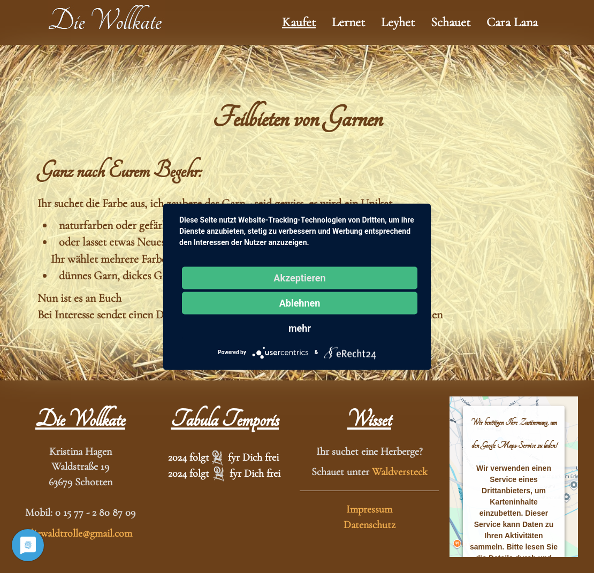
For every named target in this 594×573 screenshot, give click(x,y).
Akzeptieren (299, 277)
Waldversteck (400, 471)
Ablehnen (300, 302)
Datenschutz (369, 524)
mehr (299, 327)
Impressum (369, 509)
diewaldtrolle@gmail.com (80, 533)
